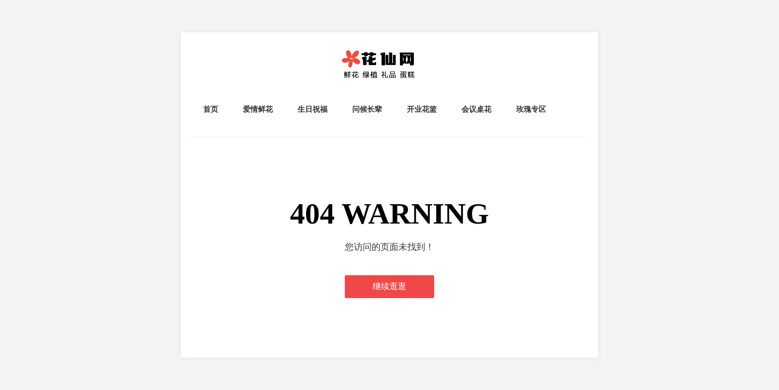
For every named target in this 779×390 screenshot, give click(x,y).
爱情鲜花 (258, 109)
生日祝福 (312, 109)
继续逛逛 (389, 286)
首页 (210, 109)
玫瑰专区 (531, 109)
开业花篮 (422, 109)
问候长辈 (367, 109)
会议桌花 (476, 109)
